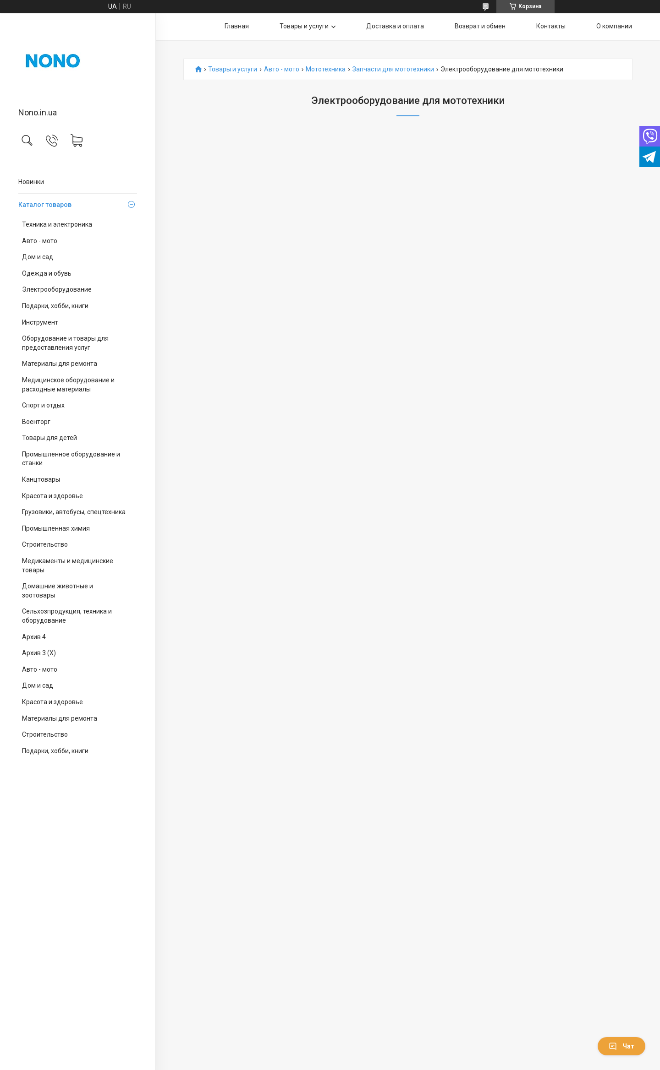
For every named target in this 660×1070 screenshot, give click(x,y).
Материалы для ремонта (59, 363)
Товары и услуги (304, 26)
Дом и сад (37, 257)
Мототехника (326, 69)
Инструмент (40, 322)
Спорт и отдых (43, 405)
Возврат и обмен (480, 26)
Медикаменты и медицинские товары (67, 565)
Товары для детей (49, 437)
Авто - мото (39, 240)
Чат (621, 1046)
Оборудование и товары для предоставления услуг (65, 343)
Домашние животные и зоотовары (57, 590)
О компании (614, 26)
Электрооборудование (57, 289)
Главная (237, 26)
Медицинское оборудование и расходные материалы (68, 384)
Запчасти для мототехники (393, 69)
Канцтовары (41, 479)
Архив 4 (34, 637)
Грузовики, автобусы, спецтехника (74, 512)
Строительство (45, 544)
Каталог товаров (45, 204)
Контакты (551, 26)
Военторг (36, 421)
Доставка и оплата (395, 26)
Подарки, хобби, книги (55, 306)
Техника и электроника (57, 224)
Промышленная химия (56, 528)
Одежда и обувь (47, 273)
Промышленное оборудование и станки (71, 459)
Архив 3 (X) (39, 653)
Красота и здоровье (52, 496)
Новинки (31, 181)
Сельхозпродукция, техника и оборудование (67, 616)
